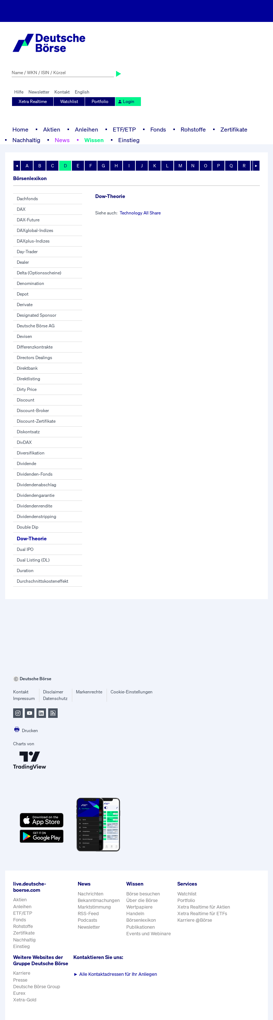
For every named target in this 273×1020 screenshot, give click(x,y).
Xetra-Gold (24, 1000)
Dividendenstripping (36, 516)
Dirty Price (26, 389)
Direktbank (27, 368)
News (62, 140)
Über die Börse (142, 900)
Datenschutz (55, 698)
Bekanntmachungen (99, 900)
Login (126, 101)
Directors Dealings (34, 357)
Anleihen (86, 129)
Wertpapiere (139, 907)
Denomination (30, 283)
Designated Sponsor (36, 315)
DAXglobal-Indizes (35, 230)
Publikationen (140, 927)
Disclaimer (53, 691)
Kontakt (62, 92)
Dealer (23, 262)
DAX (21, 209)
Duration (25, 570)
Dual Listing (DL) (33, 560)
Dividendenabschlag (36, 484)
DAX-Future (28, 219)
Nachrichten (90, 894)
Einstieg (128, 140)
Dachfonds (27, 198)
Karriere (21, 973)
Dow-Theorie (32, 538)
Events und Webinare (148, 933)
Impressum (24, 698)
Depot (22, 294)
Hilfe (18, 92)
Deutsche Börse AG (36, 325)
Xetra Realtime (33, 101)
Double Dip (27, 527)
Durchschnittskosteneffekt (42, 581)
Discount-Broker (33, 410)
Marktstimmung (94, 907)
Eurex (19, 993)
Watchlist (69, 101)
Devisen (24, 336)
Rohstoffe (193, 129)
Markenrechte (89, 691)
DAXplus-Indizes (33, 241)
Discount (25, 400)
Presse (20, 980)
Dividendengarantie (35, 495)
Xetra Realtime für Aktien (203, 907)
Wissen (94, 140)
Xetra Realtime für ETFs (202, 913)
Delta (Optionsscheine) (39, 272)
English (82, 92)
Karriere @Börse (194, 920)
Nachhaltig (26, 140)
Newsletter (38, 92)
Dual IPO (25, 549)
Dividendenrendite (34, 506)
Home (20, 129)
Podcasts (87, 920)
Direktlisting (28, 378)
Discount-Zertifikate (36, 421)
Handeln (135, 913)
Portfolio (100, 101)
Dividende (26, 463)
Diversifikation (31, 453)
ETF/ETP (124, 129)
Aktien (51, 129)
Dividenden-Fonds (35, 474)
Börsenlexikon (141, 920)
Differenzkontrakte (35, 347)
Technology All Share (140, 213)
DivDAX (24, 442)
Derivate (24, 304)
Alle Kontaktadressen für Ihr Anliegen (115, 974)
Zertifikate (233, 129)
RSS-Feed (88, 913)
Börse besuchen (143, 894)
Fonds (158, 129)
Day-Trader (27, 251)
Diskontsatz (28, 431)
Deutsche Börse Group (36, 986)
